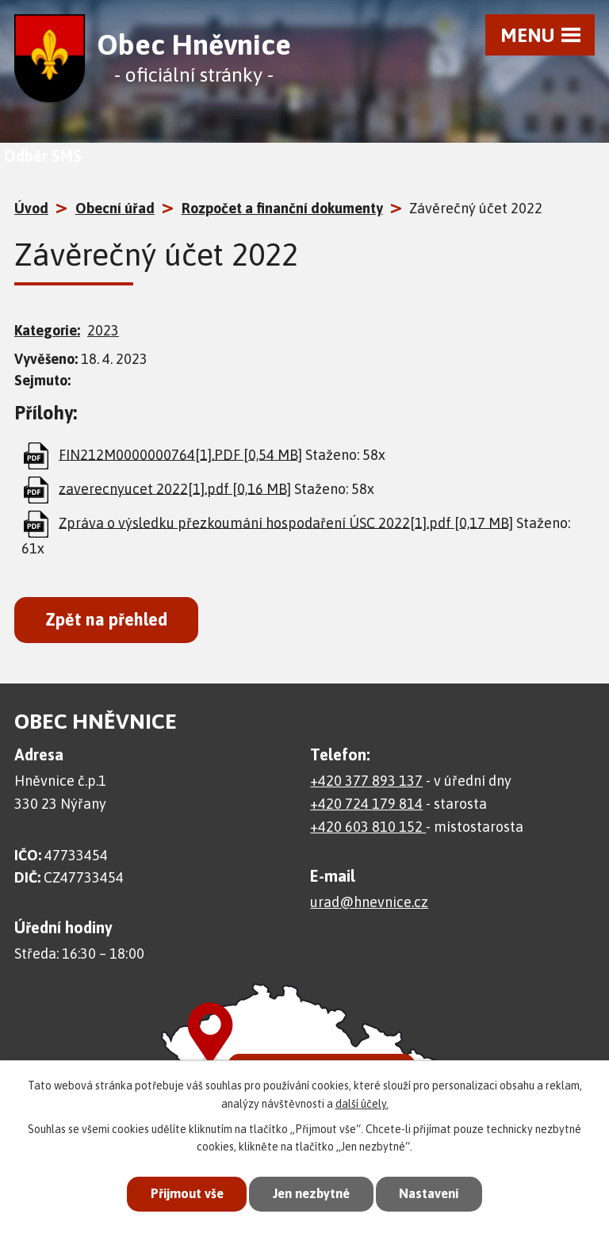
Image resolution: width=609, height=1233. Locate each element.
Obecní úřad (115, 208)
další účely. (362, 1102)
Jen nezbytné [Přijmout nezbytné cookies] (311, 1193)
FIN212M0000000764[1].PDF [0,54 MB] (180, 454)
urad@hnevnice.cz (369, 902)
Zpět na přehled (106, 620)
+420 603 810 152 (368, 826)
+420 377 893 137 (366, 780)
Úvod (31, 208)
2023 (103, 330)
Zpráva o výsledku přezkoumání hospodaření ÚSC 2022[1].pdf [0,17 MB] (286, 522)
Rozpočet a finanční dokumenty (282, 208)
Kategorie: (47, 330)
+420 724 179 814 (366, 803)
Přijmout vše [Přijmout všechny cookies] (181, 1193)
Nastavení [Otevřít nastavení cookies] (434, 1193)
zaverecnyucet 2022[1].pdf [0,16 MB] (175, 488)
